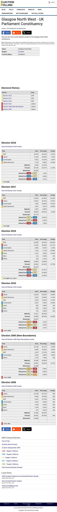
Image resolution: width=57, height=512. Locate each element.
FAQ (28, 505)
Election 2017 (7, 98)
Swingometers (7, 13)
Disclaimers (38, 503)
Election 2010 (7, 104)
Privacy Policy (26, 503)
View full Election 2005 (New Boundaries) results (18, 339)
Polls (11, 9)
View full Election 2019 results (12, 146)
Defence (15, 451)
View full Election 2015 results (12, 235)
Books (16, 503)
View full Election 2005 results (12, 386)
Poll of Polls (6, 441)
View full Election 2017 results (12, 190)
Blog (3, 9)
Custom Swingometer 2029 (11, 447)
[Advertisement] (28, 71)
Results (31, 9)
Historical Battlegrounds (10, 486)
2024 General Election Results (12, 467)
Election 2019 (7, 95)
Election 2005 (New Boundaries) (13, 106)
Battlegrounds (22, 13)
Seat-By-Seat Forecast (9, 444)
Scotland (21, 51)
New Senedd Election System (12, 481)
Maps (40, 9)
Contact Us (50, 503)
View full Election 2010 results (12, 287)
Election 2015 (7, 101)
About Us (6, 503)
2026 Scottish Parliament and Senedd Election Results (20, 476)
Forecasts (21, 9)
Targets (8, 451)
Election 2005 (7, 109)
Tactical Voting (37, 13)
